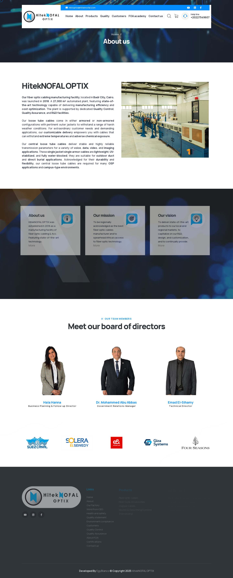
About (79, 16)
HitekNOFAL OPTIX (143, 571)
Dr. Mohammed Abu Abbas (116, 402)
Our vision (165, 215)
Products (92, 16)
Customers (119, 16)
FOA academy (137, 16)
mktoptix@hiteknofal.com (82, 7)
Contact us (156, 16)
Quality (104, 16)
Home (69, 16)
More (30, 245)
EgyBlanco (103, 571)
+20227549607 (200, 17)
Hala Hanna (52, 402)
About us (35, 215)
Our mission (102, 215)
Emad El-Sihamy (180, 402)
